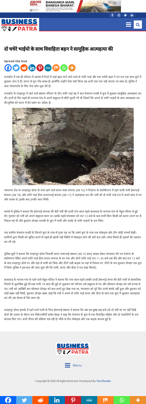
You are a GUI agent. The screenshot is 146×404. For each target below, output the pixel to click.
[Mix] (56, 67)
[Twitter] (16, 67)
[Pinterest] (40, 67)
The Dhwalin (103, 381)
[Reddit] (24, 67)
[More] (72, 67)
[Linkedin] (32, 67)
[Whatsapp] (64, 67)
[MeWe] (48, 67)
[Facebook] (8, 67)
